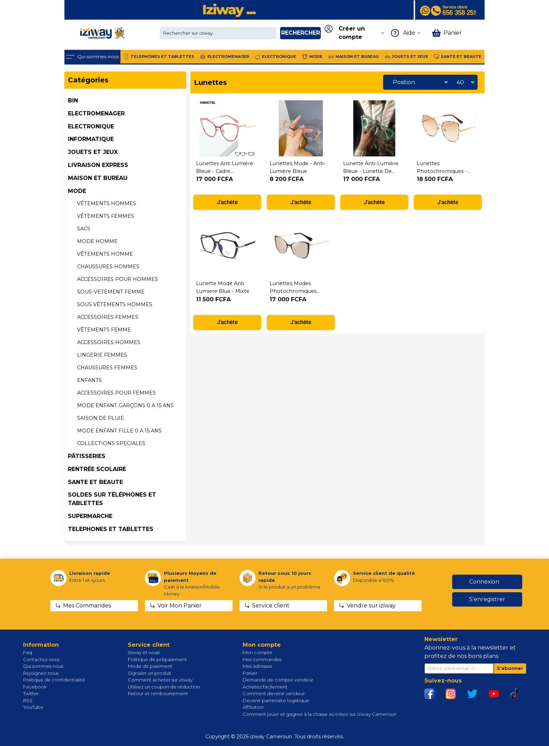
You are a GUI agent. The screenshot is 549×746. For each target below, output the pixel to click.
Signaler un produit (149, 673)
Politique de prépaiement (157, 659)
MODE (77, 191)
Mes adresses (257, 666)
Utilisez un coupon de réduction (164, 687)
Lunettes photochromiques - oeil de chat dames (442, 171)
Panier (250, 673)
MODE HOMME (97, 241)
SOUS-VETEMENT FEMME (111, 292)
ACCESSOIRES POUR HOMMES (117, 279)
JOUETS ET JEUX (93, 152)
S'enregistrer (487, 599)
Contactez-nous (41, 659)
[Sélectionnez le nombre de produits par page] (463, 82)
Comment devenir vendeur (274, 693)
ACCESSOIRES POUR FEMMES (116, 393)
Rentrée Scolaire (97, 469)
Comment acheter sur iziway (160, 680)
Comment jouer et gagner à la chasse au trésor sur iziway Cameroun (319, 714)
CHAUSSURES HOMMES (108, 266)
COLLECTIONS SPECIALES (111, 443)
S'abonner (510, 668)
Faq (27, 652)
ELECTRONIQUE (91, 126)
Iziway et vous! (144, 652)
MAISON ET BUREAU (97, 178)
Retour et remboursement (158, 693)
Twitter (31, 693)
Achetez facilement (265, 687)
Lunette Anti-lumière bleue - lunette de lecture (370, 171)
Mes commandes (262, 659)
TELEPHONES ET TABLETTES (110, 529)
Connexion (484, 581)
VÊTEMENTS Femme (104, 330)
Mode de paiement (150, 666)
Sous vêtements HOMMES (114, 304)
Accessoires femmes (107, 317)
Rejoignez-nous (40, 673)
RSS (28, 700)
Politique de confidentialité (54, 680)
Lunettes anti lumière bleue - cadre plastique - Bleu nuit (224, 171)
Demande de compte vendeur (278, 680)
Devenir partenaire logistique (276, 700)
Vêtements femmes (105, 216)
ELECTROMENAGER (96, 113)
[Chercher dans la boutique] (218, 33)
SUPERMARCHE (90, 516)
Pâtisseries (86, 456)
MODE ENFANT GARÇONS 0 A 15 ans (125, 405)
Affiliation (253, 707)
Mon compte (257, 652)
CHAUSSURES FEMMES (107, 367)
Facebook (35, 687)
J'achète (227, 202)
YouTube (33, 707)
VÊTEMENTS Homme (105, 254)
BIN (73, 100)
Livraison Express (98, 165)
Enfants (89, 380)
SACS (83, 229)
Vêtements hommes (106, 203)
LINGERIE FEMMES (102, 355)
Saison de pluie (100, 418)
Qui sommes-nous (43, 666)
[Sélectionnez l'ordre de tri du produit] (418, 82)
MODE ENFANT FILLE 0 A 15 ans (119, 431)
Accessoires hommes (108, 342)
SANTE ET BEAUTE (95, 482)
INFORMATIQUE (91, 139)
